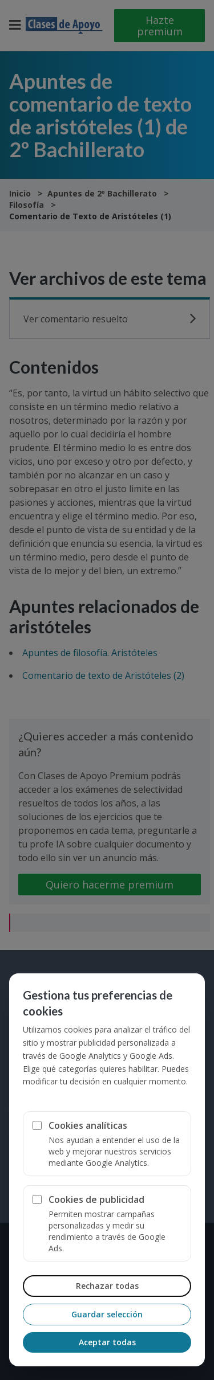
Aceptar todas (107, 1342)
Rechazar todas (107, 1285)
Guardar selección (107, 1314)
